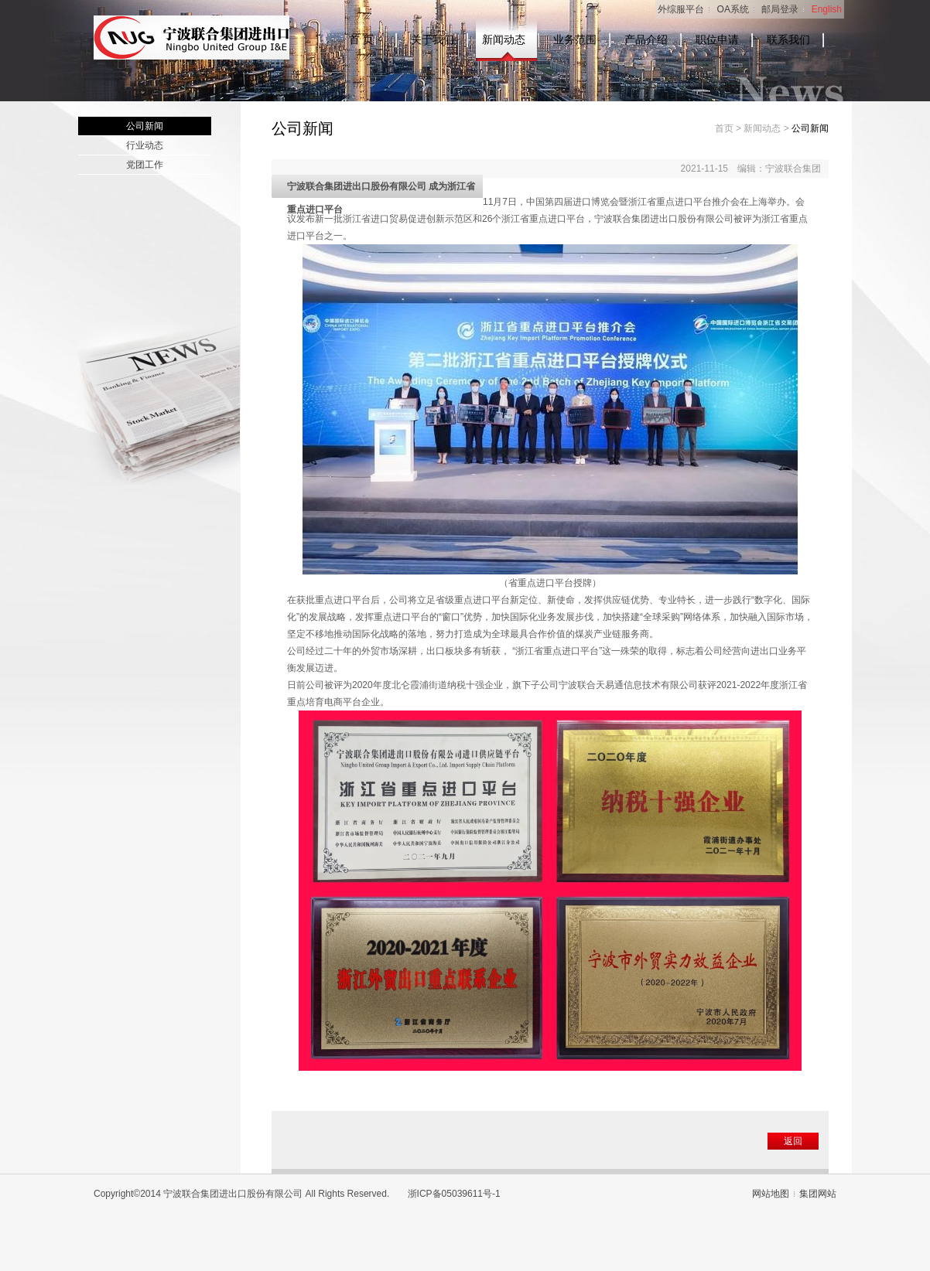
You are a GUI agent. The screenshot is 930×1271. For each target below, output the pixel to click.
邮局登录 (779, 9)
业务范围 (575, 40)
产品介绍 (646, 40)
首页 (724, 128)
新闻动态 (503, 40)
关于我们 (432, 40)
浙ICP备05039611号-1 (454, 1193)
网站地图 (770, 1193)
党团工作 (144, 164)
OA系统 (733, 9)
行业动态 (144, 145)
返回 (793, 1141)
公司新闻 (144, 126)
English (827, 9)
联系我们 (788, 40)
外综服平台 (681, 9)
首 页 (361, 40)
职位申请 (717, 40)
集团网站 (817, 1193)
